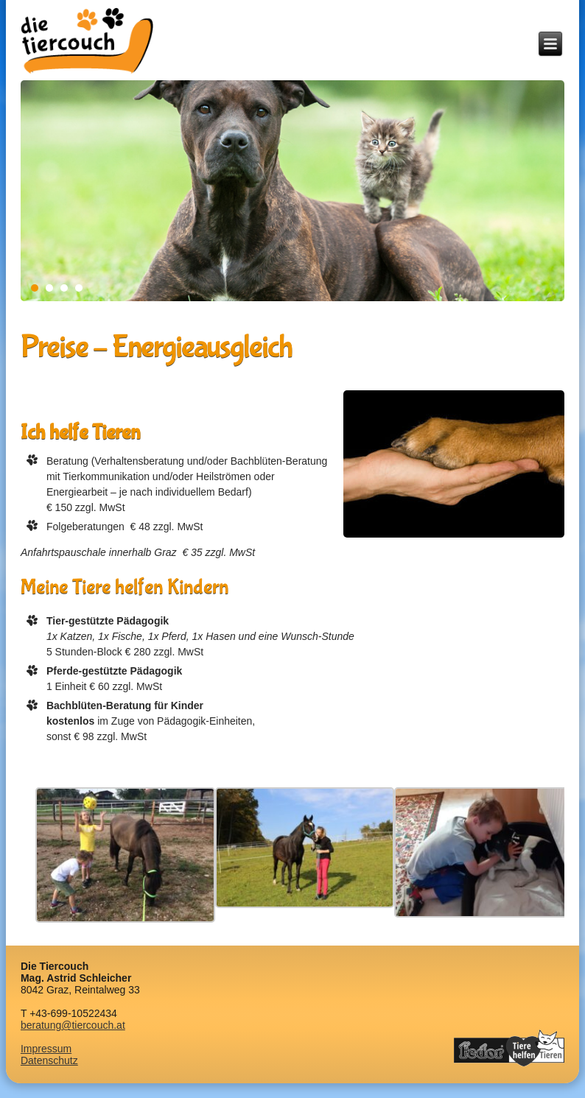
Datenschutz (49, 1060)
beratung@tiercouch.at (73, 1025)
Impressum (46, 1049)
